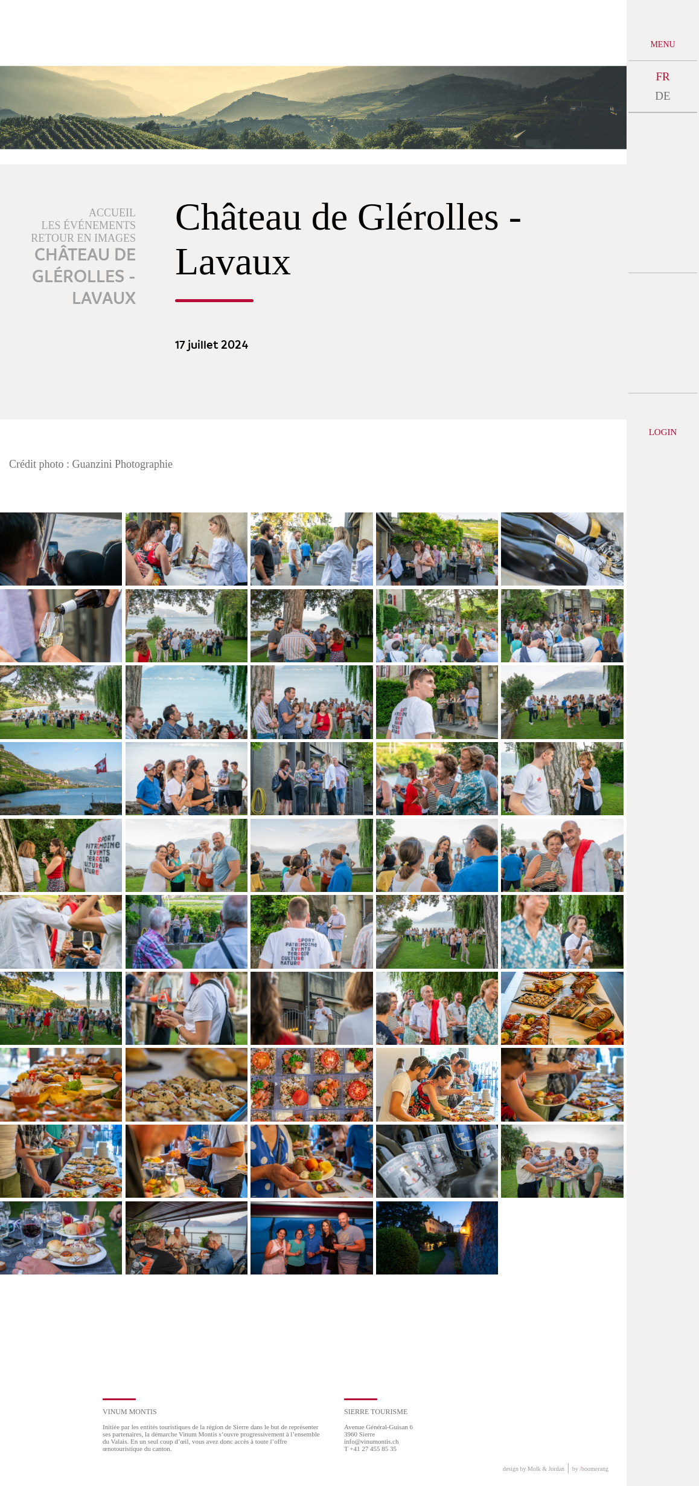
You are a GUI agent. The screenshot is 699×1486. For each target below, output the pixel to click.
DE (662, 95)
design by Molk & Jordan (533, 1468)
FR (662, 76)
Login (663, 432)
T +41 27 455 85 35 (370, 1448)
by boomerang (590, 1468)
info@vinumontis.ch (371, 1441)
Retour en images (83, 238)
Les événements (89, 225)
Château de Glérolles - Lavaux (84, 277)
